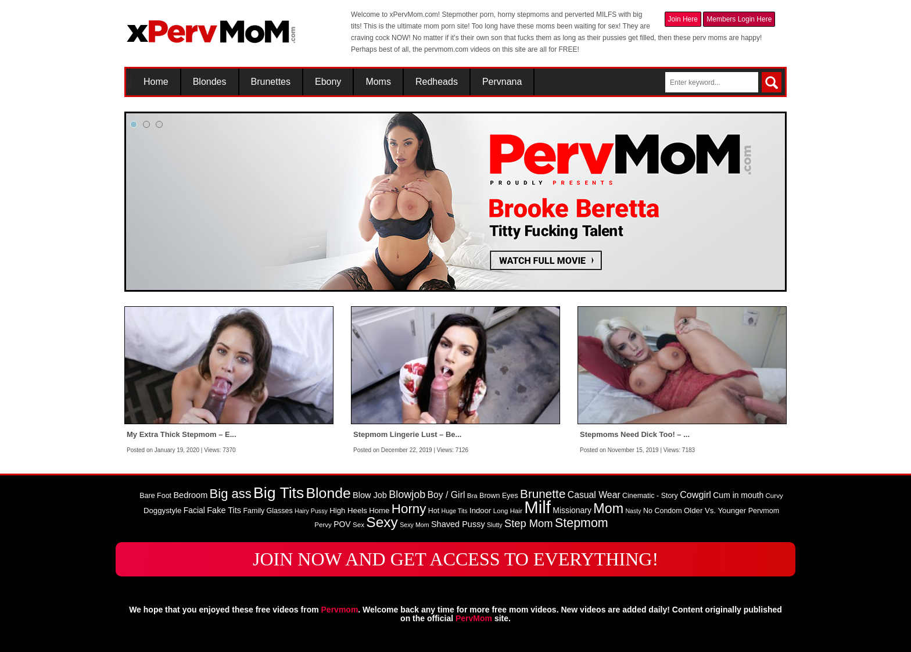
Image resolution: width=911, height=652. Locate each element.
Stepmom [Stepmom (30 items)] (581, 523)
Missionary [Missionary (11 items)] (572, 510)
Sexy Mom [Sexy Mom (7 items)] (414, 524)
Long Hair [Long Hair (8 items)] (507, 510)
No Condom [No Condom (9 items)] (662, 511)
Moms (378, 82)
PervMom (474, 618)
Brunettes (270, 82)
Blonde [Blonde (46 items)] (328, 493)
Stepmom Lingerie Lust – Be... (407, 434)
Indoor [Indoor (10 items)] (480, 510)
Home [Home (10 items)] (379, 510)
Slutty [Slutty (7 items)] (495, 524)
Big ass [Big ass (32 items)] (231, 493)
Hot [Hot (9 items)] (433, 511)
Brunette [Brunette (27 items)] (542, 493)
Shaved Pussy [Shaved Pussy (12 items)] (458, 524)
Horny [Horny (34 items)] (409, 508)
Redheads (436, 82)
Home (156, 82)
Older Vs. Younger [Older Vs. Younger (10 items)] (715, 510)
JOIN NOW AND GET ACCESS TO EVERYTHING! (455, 559)
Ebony (328, 82)
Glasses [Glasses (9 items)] (280, 511)
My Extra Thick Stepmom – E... (181, 434)
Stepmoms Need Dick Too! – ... (635, 434)
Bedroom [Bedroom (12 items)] (190, 495)
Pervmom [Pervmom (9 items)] (763, 511)
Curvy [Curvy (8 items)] (774, 495)
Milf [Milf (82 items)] (537, 507)
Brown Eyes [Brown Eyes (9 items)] (498, 496)
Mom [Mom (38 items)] (608, 508)
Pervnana (502, 82)
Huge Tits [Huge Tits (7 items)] (455, 510)
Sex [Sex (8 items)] (358, 524)
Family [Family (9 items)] (253, 511)
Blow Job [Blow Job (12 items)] (370, 495)
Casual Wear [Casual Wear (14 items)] (594, 495)
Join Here (683, 19)
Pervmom (339, 609)
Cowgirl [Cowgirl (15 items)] (695, 494)
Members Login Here (739, 19)
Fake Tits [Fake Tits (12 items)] (224, 510)
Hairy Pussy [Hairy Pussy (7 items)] (311, 510)
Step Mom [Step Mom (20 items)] (528, 523)
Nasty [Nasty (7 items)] (633, 510)
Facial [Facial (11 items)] (194, 510)
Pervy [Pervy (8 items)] (323, 524)
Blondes (210, 82)
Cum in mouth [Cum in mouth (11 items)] (738, 495)
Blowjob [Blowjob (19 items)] (407, 494)
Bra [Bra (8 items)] (472, 495)
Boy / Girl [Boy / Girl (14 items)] (446, 495)
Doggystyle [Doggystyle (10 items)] (162, 510)
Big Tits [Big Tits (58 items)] (278, 492)
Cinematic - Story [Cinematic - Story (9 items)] (650, 496)
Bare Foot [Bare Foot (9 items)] (155, 496)
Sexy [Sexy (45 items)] (382, 522)
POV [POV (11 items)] (341, 524)
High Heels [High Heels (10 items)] (348, 510)
